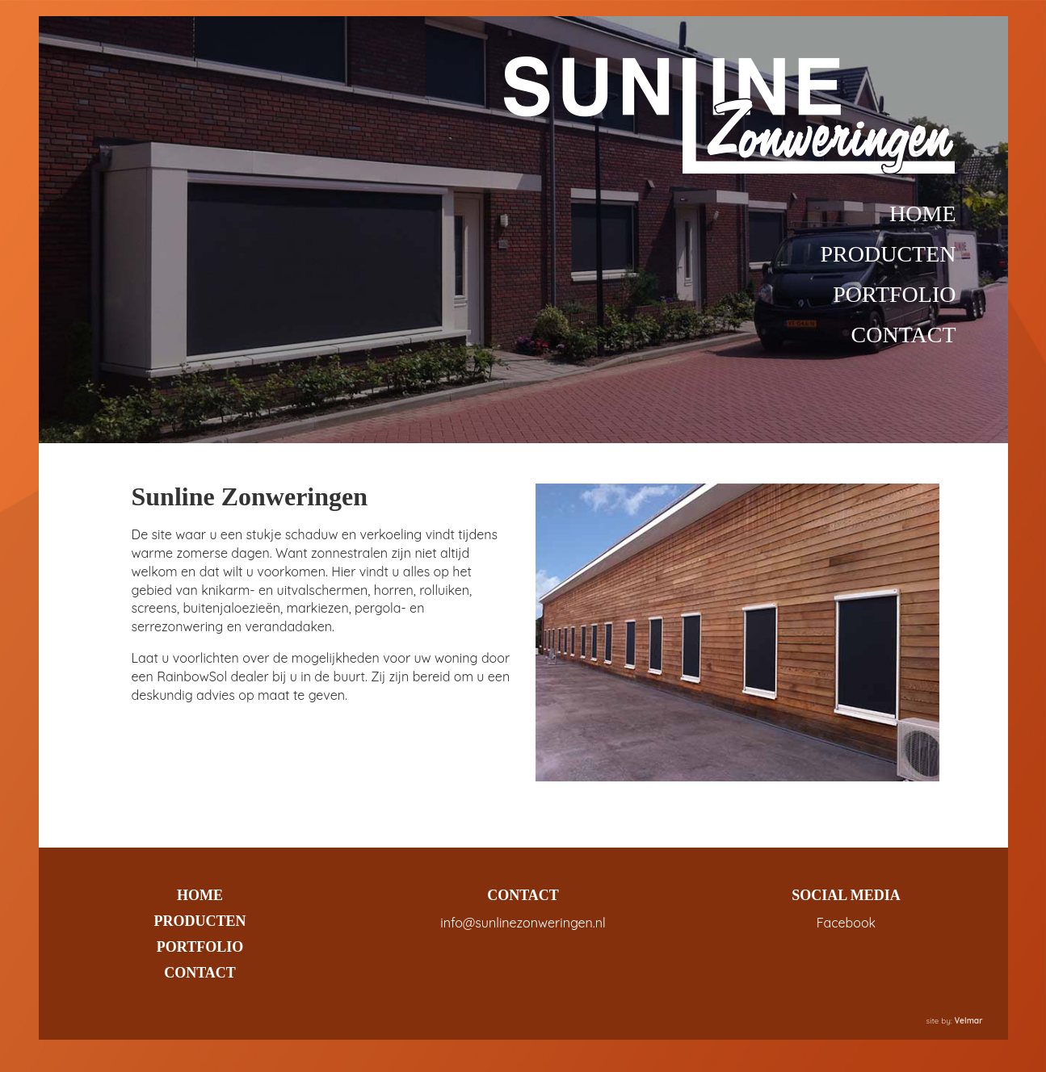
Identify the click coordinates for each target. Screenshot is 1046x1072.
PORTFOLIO (894, 294)
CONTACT (903, 334)
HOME (922, 213)
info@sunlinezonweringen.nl (522, 923)
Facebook (846, 923)
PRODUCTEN (888, 253)
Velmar (969, 1020)
